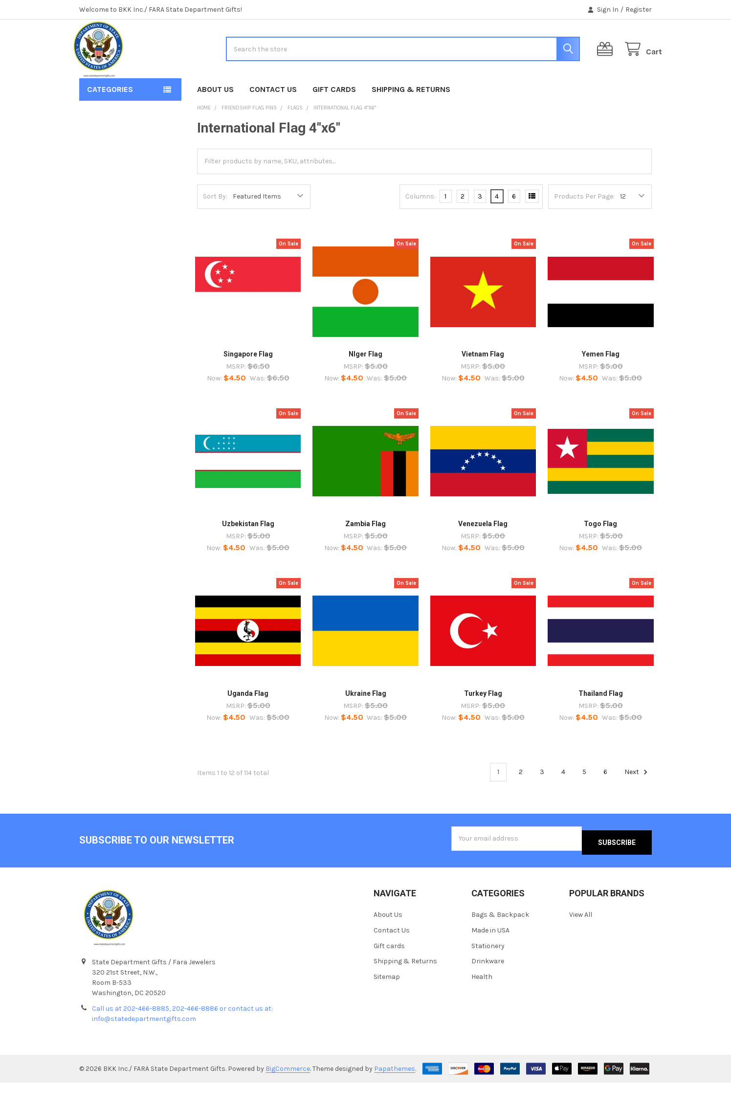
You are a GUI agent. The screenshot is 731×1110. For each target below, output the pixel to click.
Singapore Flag (248, 385)
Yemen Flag (601, 385)
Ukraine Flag (365, 724)
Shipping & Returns (411, 120)
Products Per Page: (584, 227)
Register (638, 9)
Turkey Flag (483, 724)
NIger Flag (365, 385)
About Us (215, 120)
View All (580, 941)
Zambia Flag (365, 555)
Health (481, 1004)
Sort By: (215, 227)
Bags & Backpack (500, 941)
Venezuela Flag (483, 555)
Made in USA (490, 957)
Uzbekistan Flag (248, 555)
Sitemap (387, 1004)
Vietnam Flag (483, 385)
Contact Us (273, 120)
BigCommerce (288, 1096)
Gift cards (334, 120)
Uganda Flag (247, 724)
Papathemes (394, 1096)
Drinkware (487, 988)
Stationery (488, 973)
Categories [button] (110, 120)
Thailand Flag (600, 724)
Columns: (420, 227)
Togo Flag (600, 555)
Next (637, 803)
